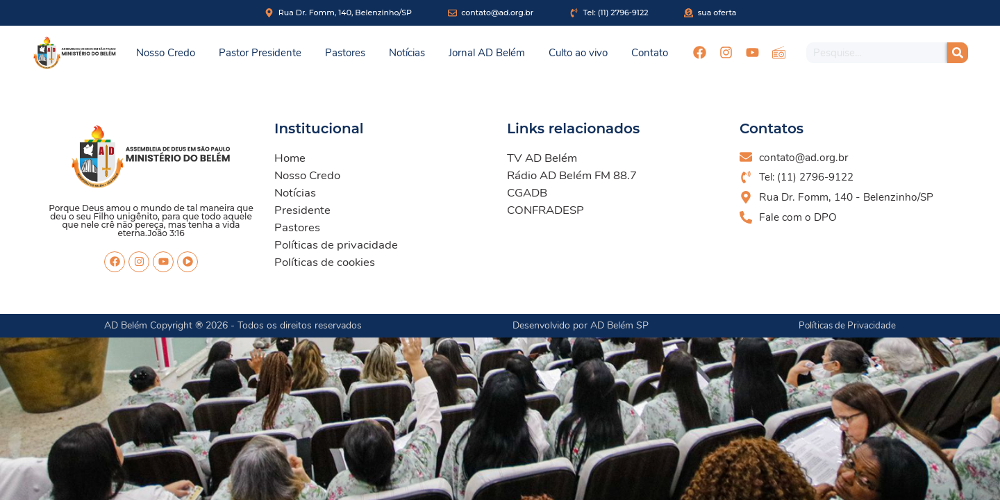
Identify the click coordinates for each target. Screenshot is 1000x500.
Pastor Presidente (260, 53)
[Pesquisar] (957, 52)
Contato (649, 53)
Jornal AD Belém (487, 53)
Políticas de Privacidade (845, 325)
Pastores (345, 53)
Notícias (407, 53)
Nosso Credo (165, 53)
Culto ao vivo (578, 53)
